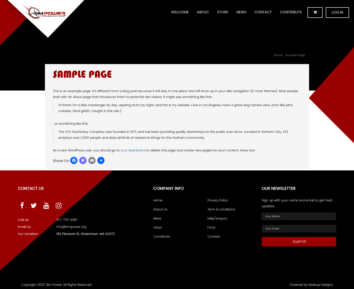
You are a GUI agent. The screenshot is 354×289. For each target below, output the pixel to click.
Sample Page (295, 55)
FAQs (211, 227)
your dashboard (133, 150)
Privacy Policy (217, 200)
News (241, 12)
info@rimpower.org (71, 226)
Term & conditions (221, 209)
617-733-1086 (66, 219)
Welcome (180, 12)
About (203, 12)
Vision (157, 227)
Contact (263, 12)
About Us (160, 209)
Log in (337, 12)
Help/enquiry (217, 218)
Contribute (291, 12)
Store (222, 12)
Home (278, 55)
